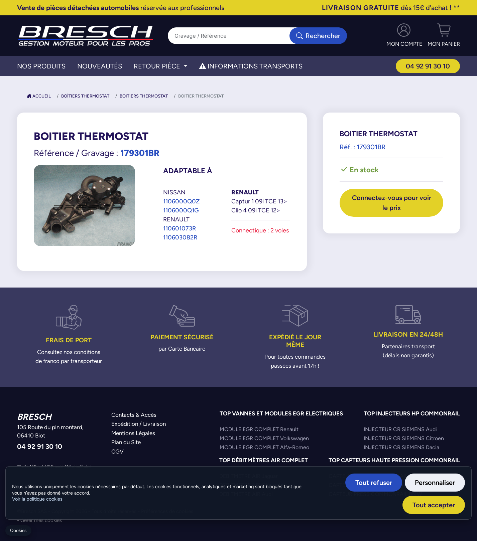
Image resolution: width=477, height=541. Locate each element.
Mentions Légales (133, 433)
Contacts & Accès (133, 414)
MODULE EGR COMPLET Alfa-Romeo (264, 447)
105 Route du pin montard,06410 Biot (50, 431)
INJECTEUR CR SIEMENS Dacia (401, 447)
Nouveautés (99, 66)
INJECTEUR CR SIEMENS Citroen (404, 438)
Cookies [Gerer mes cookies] (18, 530)
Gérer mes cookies (41, 520)
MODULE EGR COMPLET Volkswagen (264, 438)
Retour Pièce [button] (158, 66)
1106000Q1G (181, 210)
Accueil (39, 96)
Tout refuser (373, 482)
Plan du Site (126, 442)
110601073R (179, 228)
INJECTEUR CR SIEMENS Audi (400, 429)
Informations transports (251, 66)
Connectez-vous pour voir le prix (391, 202)
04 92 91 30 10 (428, 66)
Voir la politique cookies (37, 499)
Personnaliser (435, 482)
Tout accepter (433, 505)
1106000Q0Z (181, 201)
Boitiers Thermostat (144, 96)
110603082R (180, 237)
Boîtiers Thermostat (85, 96)
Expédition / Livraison (138, 423)
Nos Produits (41, 66)
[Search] (233, 35)
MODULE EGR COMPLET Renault (259, 429)
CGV (117, 451)
